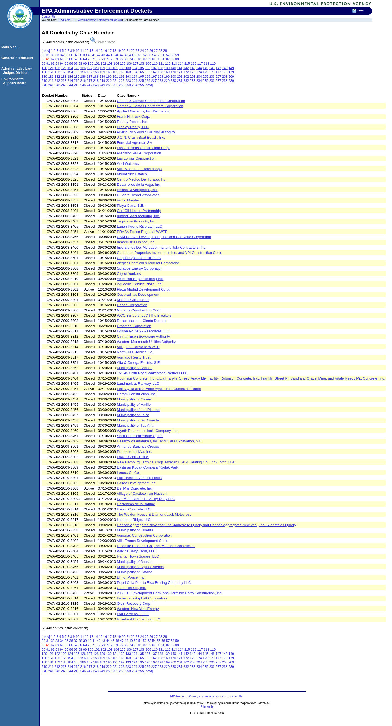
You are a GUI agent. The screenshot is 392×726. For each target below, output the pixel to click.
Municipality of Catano (134, 572)
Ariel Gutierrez (128, 164)
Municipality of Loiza (133, 415)
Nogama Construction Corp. (139, 310)
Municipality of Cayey (134, 399)
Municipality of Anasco (134, 368)
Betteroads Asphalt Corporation (142, 598)
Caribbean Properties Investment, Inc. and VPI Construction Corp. (169, 253)
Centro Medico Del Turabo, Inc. (142, 179)
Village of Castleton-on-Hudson (142, 493)
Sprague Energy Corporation (140, 268)
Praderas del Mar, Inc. (134, 452)
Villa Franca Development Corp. (142, 541)
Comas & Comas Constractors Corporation (151, 101)
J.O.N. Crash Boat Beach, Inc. (141, 137)
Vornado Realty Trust (133, 357)
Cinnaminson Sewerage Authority (143, 336)
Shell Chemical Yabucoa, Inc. (140, 436)
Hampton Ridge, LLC (133, 520)
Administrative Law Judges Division (17, 70)
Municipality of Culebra (135, 530)
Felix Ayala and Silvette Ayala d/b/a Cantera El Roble (159, 389)
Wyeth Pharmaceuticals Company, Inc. (147, 431)
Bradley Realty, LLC (133, 127)
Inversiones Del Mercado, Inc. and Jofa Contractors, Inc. (161, 247)
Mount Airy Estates (132, 174)
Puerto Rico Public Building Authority (146, 132)
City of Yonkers (129, 273)
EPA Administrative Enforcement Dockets (98, 19)
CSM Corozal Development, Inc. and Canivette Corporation (164, 237)
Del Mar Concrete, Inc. (135, 488)
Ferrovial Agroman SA (134, 143)
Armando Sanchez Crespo (138, 446)
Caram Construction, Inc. (137, 394)
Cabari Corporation (132, 305)
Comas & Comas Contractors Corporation (150, 106)
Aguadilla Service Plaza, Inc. (139, 284)
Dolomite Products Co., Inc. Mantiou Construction (156, 546)
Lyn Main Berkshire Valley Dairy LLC (146, 499)
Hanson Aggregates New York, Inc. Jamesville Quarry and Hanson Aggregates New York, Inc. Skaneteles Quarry (206, 525)
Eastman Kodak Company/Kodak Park (147, 467)
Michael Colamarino (133, 300)
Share (360, 10)
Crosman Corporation (134, 326)
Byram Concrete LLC (133, 509)
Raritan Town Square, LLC (138, 556)
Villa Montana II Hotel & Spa (139, 169)
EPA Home (64, 19)
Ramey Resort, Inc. (132, 122)
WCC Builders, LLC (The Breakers (144, 315)
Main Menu (10, 47)
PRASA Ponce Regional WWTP (142, 232)
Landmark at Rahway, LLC (138, 383)
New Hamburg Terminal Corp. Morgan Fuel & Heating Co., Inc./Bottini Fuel (176, 462)
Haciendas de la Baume (136, 504)
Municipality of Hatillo (134, 404)
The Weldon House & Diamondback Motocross (154, 514)
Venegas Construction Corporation (144, 535)
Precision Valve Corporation (139, 153)
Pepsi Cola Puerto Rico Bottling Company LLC (154, 582)
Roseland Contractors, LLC (138, 619)
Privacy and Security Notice (206, 696)
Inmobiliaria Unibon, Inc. (136, 242)
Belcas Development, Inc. (137, 190)
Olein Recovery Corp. (134, 603)
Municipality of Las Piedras (138, 410)
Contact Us (48, 16)
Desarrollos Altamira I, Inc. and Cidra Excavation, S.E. (160, 441)
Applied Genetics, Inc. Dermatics (143, 111)
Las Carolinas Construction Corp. (143, 148)
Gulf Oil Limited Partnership (139, 211)
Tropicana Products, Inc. (136, 221)
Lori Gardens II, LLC (133, 614)
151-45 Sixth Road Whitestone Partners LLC (152, 373)
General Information (18, 58)
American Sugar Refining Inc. (140, 279)
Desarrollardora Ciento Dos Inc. (142, 321)
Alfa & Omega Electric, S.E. (139, 363)
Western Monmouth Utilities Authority (146, 342)
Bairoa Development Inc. (136, 483)
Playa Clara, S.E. (130, 205)
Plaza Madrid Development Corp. (143, 289)
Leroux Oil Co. (128, 472)
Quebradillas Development (138, 294)
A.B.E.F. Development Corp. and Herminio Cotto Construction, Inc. (169, 593)
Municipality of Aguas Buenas (140, 567)
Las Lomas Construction (136, 158)
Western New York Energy (138, 609)
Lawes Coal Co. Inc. (133, 457)
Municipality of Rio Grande (138, 420)
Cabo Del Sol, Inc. (131, 588)
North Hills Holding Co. (135, 352)
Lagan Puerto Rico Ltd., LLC (139, 226)
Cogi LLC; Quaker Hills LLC (139, 258)
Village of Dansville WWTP (138, 347)
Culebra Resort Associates (138, 195)
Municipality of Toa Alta (135, 425)
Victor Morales (128, 200)
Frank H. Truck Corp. (133, 116)
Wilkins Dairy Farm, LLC (136, 551)
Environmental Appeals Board (14, 81)
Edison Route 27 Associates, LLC (143, 331)
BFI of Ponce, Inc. (131, 577)
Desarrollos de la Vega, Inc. (139, 184)
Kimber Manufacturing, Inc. (138, 216)
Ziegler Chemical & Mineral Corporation (148, 263)
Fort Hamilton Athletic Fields (139, 478)
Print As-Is (207, 706)
